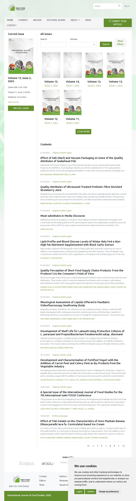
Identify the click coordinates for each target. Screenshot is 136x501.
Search (43, 39)
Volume (73, 39)
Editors (42, 480)
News (88, 20)
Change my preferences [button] (109, 492)
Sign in (127, 6)
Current (23, 20)
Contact (11, 25)
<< (88, 446)
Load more (83, 131)
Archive (37, 20)
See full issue (21, 108)
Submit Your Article (117, 23)
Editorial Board (56, 20)
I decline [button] (90, 492)
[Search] (105, 6)
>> (123, 446)
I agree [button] (79, 492)
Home (10, 20)
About (74, 20)
